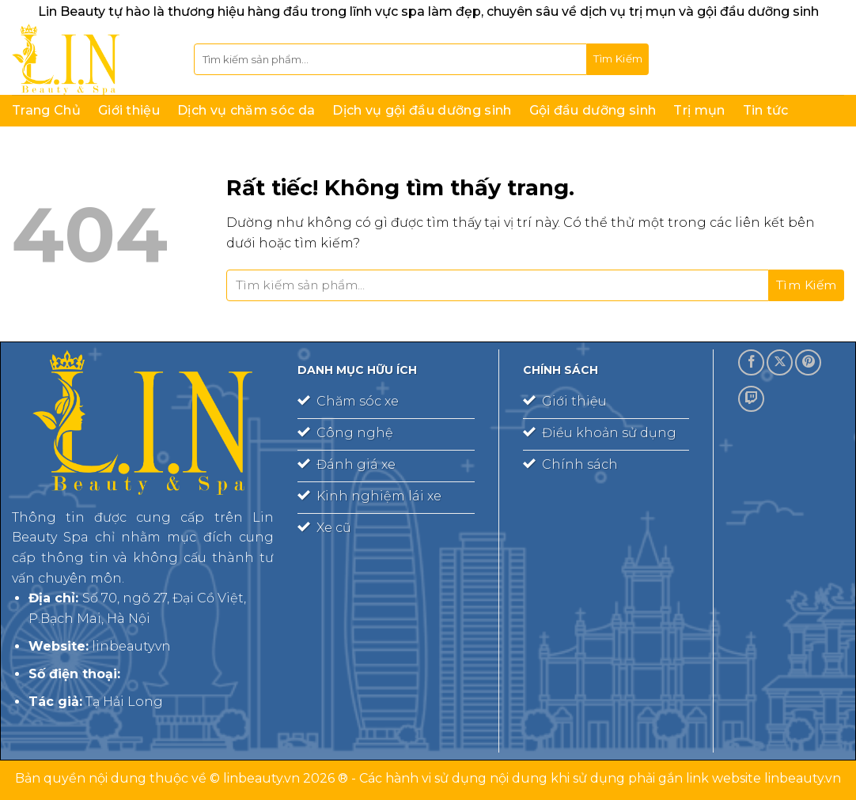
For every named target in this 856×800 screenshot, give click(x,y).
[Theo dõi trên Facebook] (751, 362)
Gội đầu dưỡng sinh (593, 110)
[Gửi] (618, 59)
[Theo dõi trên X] (780, 362)
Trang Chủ (46, 110)
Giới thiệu (129, 110)
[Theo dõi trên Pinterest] (808, 362)
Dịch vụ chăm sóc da (246, 110)
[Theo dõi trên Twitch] (751, 399)
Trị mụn (699, 110)
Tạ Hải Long (124, 701)
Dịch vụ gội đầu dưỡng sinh (421, 110)
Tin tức (766, 110)
